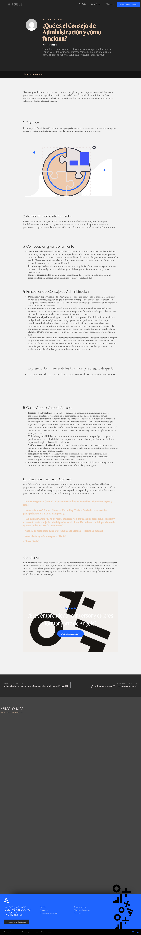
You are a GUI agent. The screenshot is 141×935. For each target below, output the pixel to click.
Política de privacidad (44, 932)
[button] (116, 74)
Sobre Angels (96, 4)
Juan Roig (78, 913)
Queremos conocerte (70, 633)
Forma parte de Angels (128, 4)
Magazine (110, 4)
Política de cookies (11, 932)
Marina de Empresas (81, 910)
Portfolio (82, 4)
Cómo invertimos (80, 907)
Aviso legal (26, 932)
